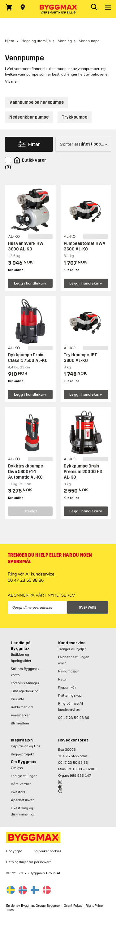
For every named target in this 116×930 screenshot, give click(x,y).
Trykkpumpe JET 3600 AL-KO (80, 357)
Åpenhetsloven (22, 800)
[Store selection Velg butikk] (22, 7)
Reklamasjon (68, 671)
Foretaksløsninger (25, 683)
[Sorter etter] (83, 144)
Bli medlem (20, 723)
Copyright (14, 851)
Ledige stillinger (24, 776)
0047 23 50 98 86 (73, 762)
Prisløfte (17, 699)
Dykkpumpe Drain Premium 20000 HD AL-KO (83, 471)
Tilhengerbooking (25, 691)
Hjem (9, 40)
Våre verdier (21, 784)
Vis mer (11, 81)
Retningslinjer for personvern (28, 862)
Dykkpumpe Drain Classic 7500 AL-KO (28, 357)
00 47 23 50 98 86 (73, 717)
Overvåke (87, 608)
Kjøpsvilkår (67, 687)
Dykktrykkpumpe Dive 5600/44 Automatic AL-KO (25, 471)
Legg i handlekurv (30, 283)
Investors (18, 792)
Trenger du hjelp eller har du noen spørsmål (50, 558)
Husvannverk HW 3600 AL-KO (26, 246)
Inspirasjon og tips (25, 746)
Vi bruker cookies (47, 851)
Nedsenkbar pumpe (29, 117)
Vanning (65, 40)
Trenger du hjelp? (72, 649)
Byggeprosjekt (22, 754)
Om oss (17, 768)
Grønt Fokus (73, 906)
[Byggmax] (58, 9)
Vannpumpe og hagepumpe (36, 102)
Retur (62, 679)
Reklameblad (22, 707)
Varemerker (20, 715)
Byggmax (53, 906)
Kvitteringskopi (70, 695)
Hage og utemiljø (36, 40)
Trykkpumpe (74, 117)
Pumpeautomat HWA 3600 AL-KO (84, 246)
